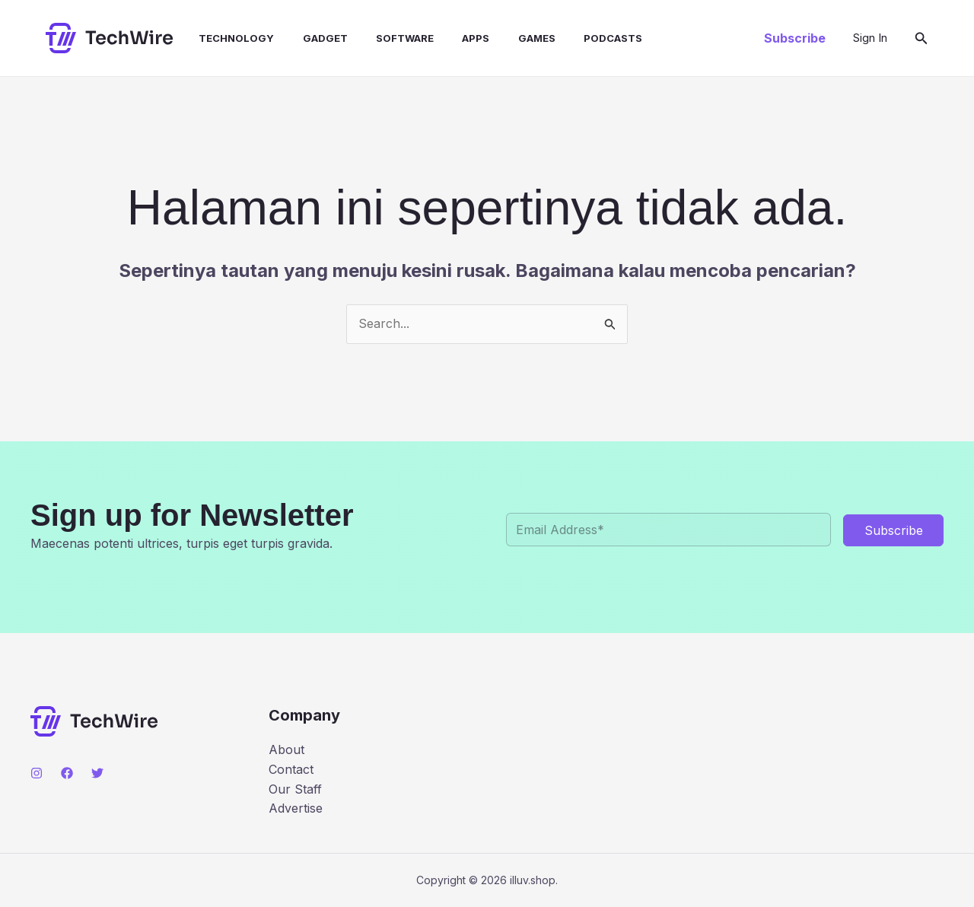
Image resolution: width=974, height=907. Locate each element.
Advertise (296, 808)
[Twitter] (97, 773)
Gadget (310, 38)
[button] (795, 38)
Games (510, 38)
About (286, 749)
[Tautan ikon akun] (870, 38)
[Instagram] (36, 773)
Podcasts (582, 38)
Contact (291, 769)
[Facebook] (67, 773)
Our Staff (295, 789)
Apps (453, 38)
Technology (226, 38)
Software (386, 38)
